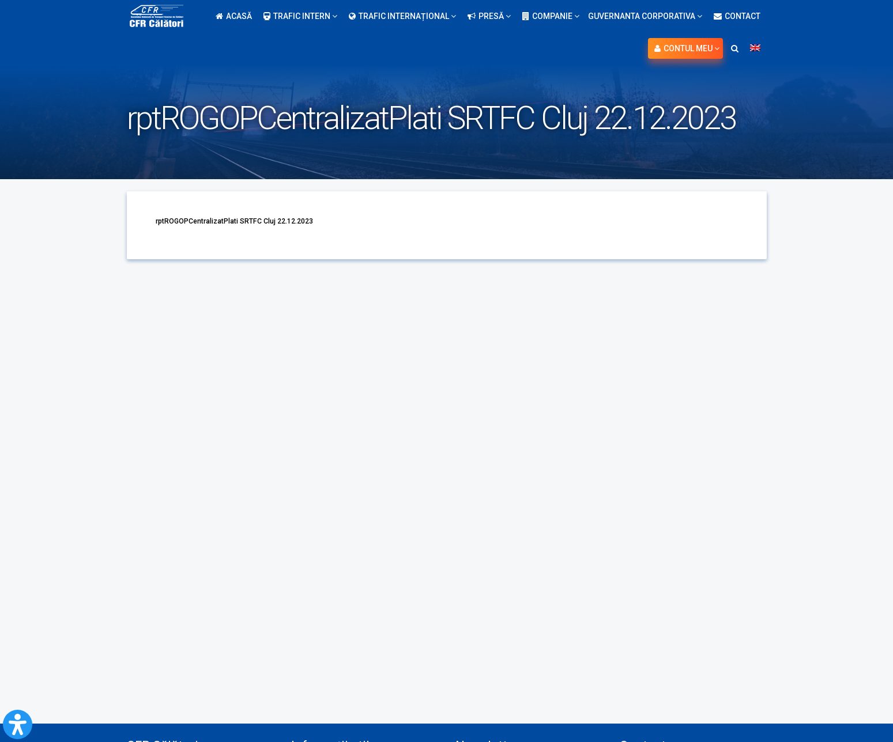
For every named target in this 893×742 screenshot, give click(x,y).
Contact (737, 16)
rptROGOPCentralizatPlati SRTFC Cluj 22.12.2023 (246, 220)
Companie (550, 16)
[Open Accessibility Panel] (17, 724)
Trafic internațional (402, 16)
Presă (489, 16)
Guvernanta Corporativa (645, 16)
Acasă (234, 16)
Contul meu (686, 48)
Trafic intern (300, 16)
